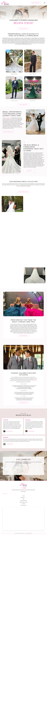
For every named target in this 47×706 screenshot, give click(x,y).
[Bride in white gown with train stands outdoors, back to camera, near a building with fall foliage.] (12, 226)
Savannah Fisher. (9, 431)
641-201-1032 (23, 491)
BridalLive (30, 533)
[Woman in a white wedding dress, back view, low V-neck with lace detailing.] (12, 270)
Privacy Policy (5, 493)
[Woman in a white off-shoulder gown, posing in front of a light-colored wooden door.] (12, 248)
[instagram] (23, 488)
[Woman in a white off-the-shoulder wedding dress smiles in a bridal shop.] (34, 231)
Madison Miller (10, 443)
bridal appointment (7, 117)
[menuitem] (23, 496)
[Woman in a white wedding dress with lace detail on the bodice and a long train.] (34, 275)
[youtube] (25, 488)
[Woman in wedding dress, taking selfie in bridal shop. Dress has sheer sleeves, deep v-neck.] (34, 253)
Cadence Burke (31, 431)
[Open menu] (44, 2)
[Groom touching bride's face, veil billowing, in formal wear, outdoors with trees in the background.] (12, 204)
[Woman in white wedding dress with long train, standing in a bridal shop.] (34, 209)
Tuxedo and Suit (34, 380)
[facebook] (22, 488)
